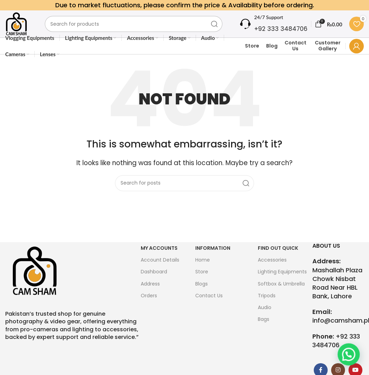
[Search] (137, 29)
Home (202, 270)
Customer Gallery (328, 56)
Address (150, 294)
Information (212, 258)
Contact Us (295, 56)
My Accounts (159, 258)
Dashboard (154, 282)
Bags (263, 329)
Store (252, 56)
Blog (272, 56)
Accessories (272, 270)
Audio (264, 317)
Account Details (160, 270)
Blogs (201, 294)
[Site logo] (20, 29)
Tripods (267, 305)
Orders (149, 305)
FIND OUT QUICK (278, 258)
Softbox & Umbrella (281, 294)
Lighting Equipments (282, 282)
